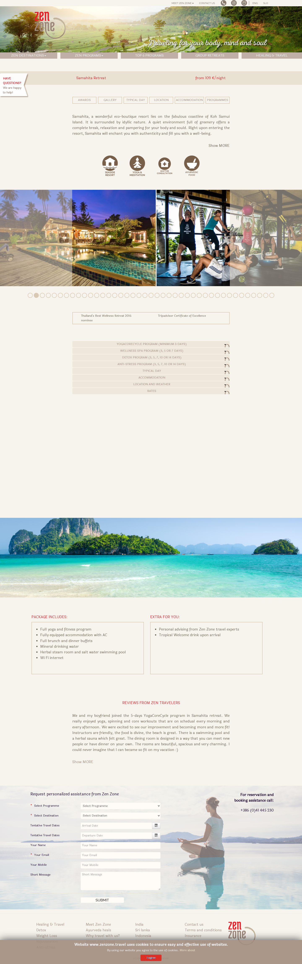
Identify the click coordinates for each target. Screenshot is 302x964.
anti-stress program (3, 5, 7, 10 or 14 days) (151, 364)
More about (187, 950)
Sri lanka (142, 930)
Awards (84, 100)
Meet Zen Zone (183, 3)
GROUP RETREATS (209, 55)
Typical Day (135, 100)
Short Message (40, 874)
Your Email (41, 855)
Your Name (38, 845)
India (139, 924)
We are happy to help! (12, 85)
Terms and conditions (203, 930)
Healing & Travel (50, 924)
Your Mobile (38, 865)
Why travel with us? (103, 936)
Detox (41, 930)
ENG (255, 3)
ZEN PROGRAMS (89, 55)
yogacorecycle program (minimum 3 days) (151, 344)
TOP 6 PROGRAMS (149, 55)
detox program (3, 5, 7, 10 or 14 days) (151, 358)
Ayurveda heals (98, 930)
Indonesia (143, 936)
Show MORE (82, 762)
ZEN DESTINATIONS (28, 55)
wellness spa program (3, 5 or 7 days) (151, 351)
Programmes (217, 100)
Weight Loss (46, 936)
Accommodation (189, 100)
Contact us (207, 3)
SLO (265, 3)
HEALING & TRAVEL (272, 55)
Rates (151, 391)
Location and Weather (151, 385)
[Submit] (102, 900)
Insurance (193, 936)
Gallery (110, 100)
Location (161, 100)
